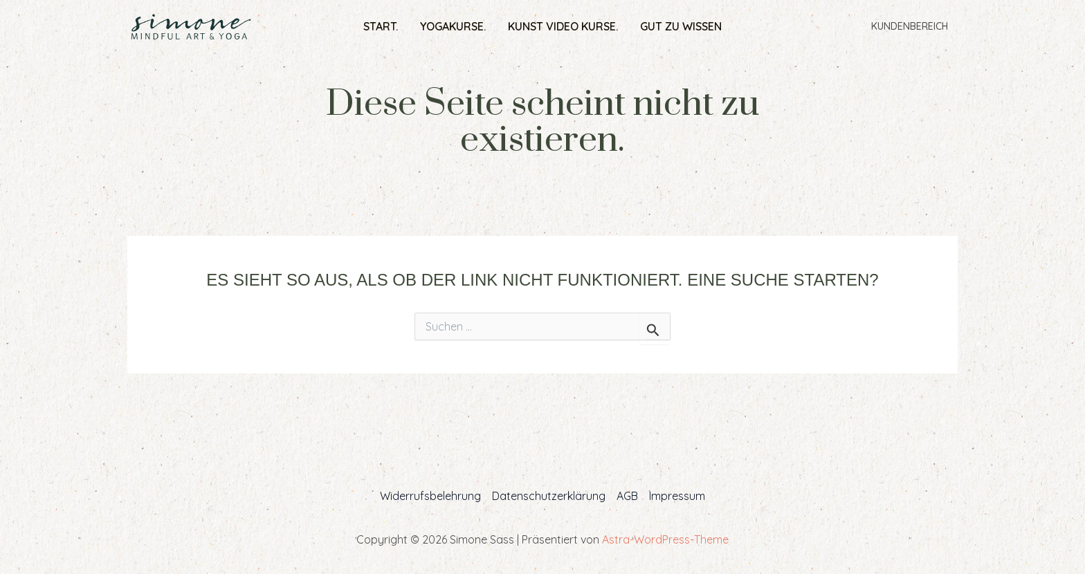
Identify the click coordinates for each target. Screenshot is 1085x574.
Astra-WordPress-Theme (665, 539)
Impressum (677, 496)
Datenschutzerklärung (548, 496)
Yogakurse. (453, 26)
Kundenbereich (909, 26)
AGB (627, 496)
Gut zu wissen (681, 26)
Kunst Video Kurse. (563, 26)
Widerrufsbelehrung (430, 496)
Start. (380, 26)
